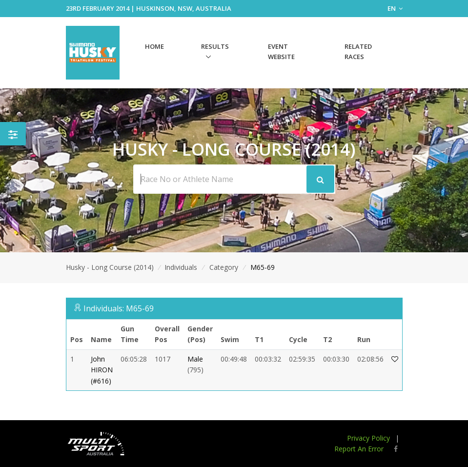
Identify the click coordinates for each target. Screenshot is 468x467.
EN (395, 8)
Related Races (358, 51)
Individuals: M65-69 (118, 308)
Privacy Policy (368, 438)
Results (215, 46)
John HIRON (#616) (102, 370)
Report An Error (359, 448)
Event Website (281, 51)
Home (154, 46)
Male (195, 359)
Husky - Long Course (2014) (110, 267)
